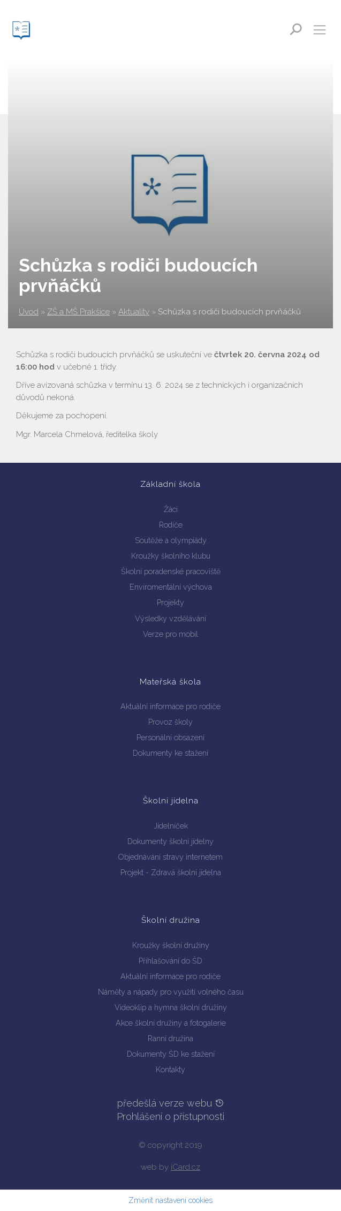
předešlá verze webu (170, 1103)
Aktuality (133, 312)
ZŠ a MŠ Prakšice (78, 312)
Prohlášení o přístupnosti (170, 1116)
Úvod (29, 312)
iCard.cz (185, 1167)
